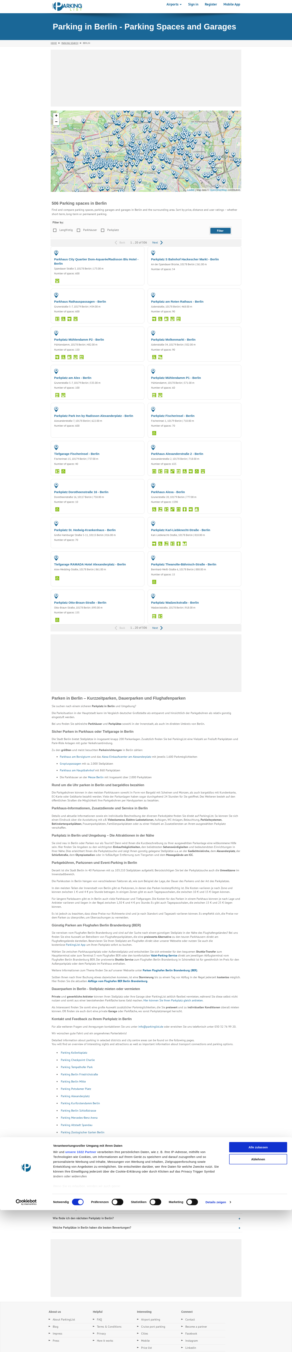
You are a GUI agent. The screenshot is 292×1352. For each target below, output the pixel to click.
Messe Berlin (96, 777)
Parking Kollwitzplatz (74, 1052)
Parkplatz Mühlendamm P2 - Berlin (79, 339)
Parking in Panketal (218, 1154)
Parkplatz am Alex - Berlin (72, 377)
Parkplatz (113, 230)
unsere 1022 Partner (80, 1294)
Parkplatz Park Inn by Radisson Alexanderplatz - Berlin (93, 415)
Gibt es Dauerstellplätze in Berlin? (75, 1209)
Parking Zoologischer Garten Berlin (82, 1132)
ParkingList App (76, 945)
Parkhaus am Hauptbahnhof (77, 770)
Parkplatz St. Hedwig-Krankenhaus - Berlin (85, 530)
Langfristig (66, 230)
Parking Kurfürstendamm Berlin (80, 1103)
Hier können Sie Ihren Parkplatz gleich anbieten (173, 1000)
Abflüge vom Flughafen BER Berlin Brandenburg (117, 981)
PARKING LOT (229, 252)
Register (211, 4)
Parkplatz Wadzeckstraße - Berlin (175, 602)
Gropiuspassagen (70, 763)
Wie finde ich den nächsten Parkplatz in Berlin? (83, 1218)
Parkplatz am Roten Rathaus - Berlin (177, 301)
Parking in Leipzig (64, 1154)
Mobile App (231, 4)
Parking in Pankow (117, 1154)
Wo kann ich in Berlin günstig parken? (77, 1190)
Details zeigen (215, 1344)
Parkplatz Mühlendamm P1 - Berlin (176, 377)
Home (54, 43)
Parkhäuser (90, 230)
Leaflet (190, 190)
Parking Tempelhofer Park (77, 1067)
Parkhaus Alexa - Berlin (168, 492)
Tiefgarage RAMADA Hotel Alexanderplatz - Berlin (90, 564)
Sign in (193, 4)
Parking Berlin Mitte (73, 1081)
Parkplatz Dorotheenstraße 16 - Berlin (81, 492)
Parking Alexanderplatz (75, 1096)
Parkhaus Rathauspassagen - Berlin (80, 301)
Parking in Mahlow (97, 1161)
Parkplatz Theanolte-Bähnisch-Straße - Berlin (183, 564)
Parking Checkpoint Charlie (78, 1060)
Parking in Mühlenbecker (187, 1154)
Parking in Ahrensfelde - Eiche (150, 1154)
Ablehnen (258, 1301)
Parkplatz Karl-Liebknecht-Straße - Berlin (180, 530)
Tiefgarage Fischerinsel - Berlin (76, 453)
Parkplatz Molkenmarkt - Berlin (173, 339)
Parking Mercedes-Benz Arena (79, 1117)
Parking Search (69, 43)
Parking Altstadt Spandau (76, 1125)
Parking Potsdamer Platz (76, 1089)
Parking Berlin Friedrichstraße (79, 1074)
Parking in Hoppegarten (67, 1161)
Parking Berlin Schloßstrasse (78, 1110)
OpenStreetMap (218, 190)
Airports (174, 4)
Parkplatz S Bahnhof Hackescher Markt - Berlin (185, 259)
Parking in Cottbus (90, 1154)
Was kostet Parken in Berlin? (71, 1199)
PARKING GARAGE (129, 252)
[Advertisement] (146, 78)
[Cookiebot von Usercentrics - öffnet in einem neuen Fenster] (26, 1344)
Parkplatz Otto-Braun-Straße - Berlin (80, 602)
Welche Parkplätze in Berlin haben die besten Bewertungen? (92, 1227)
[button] (100, 167)
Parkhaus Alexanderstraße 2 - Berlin (177, 453)
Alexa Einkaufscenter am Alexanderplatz (126, 757)
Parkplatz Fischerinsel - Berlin (172, 415)
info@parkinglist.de (150, 1026)
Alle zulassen (258, 1289)
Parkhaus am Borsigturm (75, 757)
